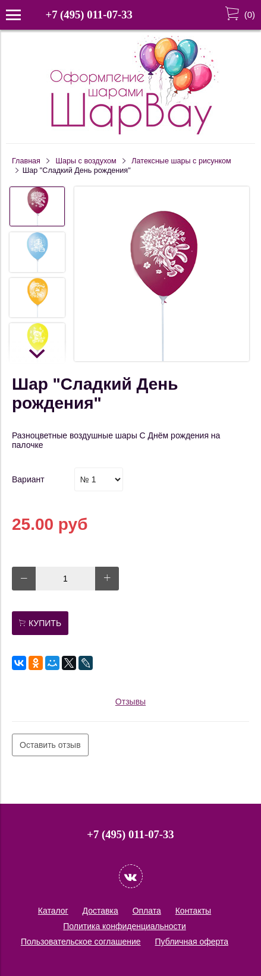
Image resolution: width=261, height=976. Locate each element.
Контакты (193, 910)
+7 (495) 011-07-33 (89, 14)
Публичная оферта (192, 941)
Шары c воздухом (86, 161)
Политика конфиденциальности (124, 926)
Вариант (28, 479)
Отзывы (130, 701)
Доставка (100, 910)
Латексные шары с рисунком (181, 161)
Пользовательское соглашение (81, 941)
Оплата (147, 910)
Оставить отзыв (50, 745)
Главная (26, 161)
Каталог (53, 910)
